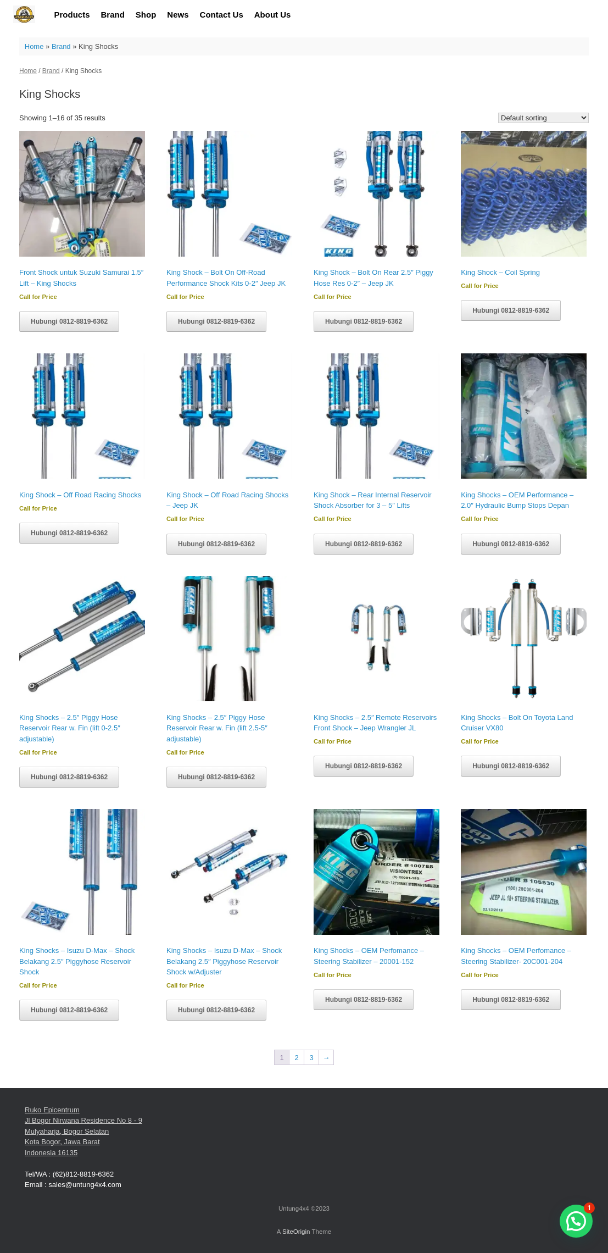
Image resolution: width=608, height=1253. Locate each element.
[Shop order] (543, 118)
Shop (146, 14)
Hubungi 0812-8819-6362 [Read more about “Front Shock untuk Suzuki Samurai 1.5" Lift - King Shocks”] (69, 321)
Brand (113, 14)
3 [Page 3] (311, 1058)
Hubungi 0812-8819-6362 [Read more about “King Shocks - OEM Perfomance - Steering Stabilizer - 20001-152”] (363, 999)
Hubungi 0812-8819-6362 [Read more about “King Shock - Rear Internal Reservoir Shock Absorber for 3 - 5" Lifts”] (363, 544)
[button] (576, 1221)
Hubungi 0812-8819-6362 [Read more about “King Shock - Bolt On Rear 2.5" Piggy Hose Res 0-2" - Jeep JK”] (363, 321)
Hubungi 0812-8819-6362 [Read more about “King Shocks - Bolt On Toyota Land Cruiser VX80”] (510, 766)
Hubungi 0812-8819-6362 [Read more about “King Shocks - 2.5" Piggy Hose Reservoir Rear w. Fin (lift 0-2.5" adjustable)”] (69, 777)
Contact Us (221, 14)
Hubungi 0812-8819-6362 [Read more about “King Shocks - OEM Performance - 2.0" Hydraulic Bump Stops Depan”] (510, 544)
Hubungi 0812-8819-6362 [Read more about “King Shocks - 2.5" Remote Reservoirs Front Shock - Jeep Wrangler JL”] (363, 766)
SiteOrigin (296, 1231)
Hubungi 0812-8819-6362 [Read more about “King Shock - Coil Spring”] (510, 310)
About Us (272, 14)
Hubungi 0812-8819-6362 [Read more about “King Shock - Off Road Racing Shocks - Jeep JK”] (216, 544)
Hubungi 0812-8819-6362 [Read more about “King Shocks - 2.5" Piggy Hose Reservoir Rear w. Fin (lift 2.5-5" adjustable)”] (216, 777)
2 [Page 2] (296, 1058)
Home (34, 46)
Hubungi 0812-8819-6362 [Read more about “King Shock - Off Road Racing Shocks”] (69, 533)
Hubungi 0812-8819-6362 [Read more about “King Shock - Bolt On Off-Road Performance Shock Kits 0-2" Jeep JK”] (216, 321)
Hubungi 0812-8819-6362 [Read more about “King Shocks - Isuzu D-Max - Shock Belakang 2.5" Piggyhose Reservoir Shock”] (69, 1010)
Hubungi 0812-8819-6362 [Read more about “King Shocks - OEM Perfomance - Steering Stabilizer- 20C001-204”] (510, 999)
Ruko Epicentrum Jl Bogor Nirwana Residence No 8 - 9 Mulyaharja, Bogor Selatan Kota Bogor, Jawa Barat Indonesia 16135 (83, 1131)
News (177, 14)
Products (72, 14)
